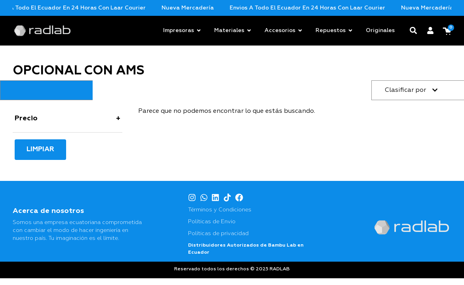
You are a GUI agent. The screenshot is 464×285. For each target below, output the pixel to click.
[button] (413, 30)
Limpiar (40, 149)
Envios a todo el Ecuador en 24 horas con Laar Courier (84, 8)
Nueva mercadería (204, 8)
